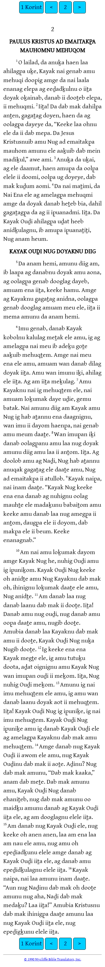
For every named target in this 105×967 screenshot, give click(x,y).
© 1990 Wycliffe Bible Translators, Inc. (52, 959)
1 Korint (31, 7)
